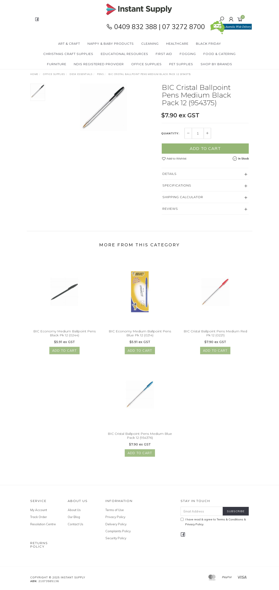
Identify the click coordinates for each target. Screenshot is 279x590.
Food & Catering (219, 54)
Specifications (176, 185)
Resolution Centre (43, 524)
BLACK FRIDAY (208, 43)
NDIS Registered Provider (99, 64)
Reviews (170, 209)
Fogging (188, 54)
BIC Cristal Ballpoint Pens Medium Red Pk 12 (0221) (215, 336)
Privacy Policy (115, 517)
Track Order (38, 517)
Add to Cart (205, 148)
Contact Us (75, 524)
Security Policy (115, 538)
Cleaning (150, 43)
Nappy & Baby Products (110, 43)
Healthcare (177, 43)
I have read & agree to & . (213, 522)
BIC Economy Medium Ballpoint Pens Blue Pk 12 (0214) (140, 336)
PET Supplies (181, 64)
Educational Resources (124, 54)
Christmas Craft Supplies (68, 54)
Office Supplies (146, 64)
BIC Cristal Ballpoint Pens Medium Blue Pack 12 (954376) (140, 438)
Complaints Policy (118, 531)
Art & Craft (69, 43)
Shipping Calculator (182, 197)
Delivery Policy (116, 524)
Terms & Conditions (230, 519)
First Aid (164, 54)
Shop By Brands (216, 64)
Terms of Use (114, 510)
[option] (103, 107)
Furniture (56, 64)
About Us (74, 510)
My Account (38, 510)
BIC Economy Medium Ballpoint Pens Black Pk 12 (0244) (64, 336)
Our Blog (74, 517)
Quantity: (170, 133)
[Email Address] (202, 511)
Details (169, 174)
